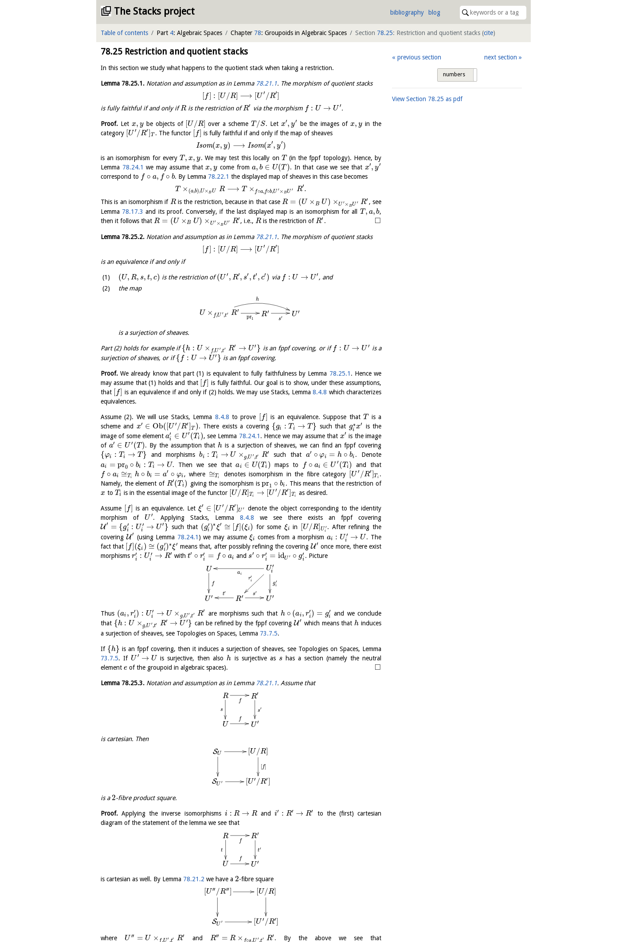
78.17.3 (132, 211)
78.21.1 (266, 83)
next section (500, 57)
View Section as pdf (427, 98)
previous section (419, 57)
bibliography (407, 12)
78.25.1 (340, 373)
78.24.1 (133, 167)
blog (434, 12)
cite (488, 32)
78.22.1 (218, 176)
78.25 (385, 32)
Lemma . (123, 83)
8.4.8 (320, 392)
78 (257, 32)
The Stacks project (154, 11)
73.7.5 (345, 610)
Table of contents (124, 32)
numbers (454, 74)
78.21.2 (193, 741)
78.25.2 (188, 927)
